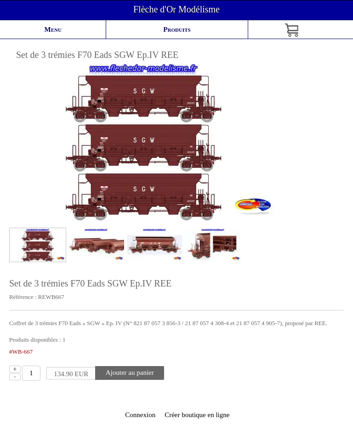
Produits (176, 29)
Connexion (140, 415)
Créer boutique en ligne (197, 415)
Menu (53, 29)
